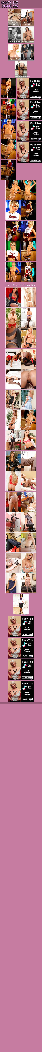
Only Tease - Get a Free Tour (21, 285)
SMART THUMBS (24, 614)
